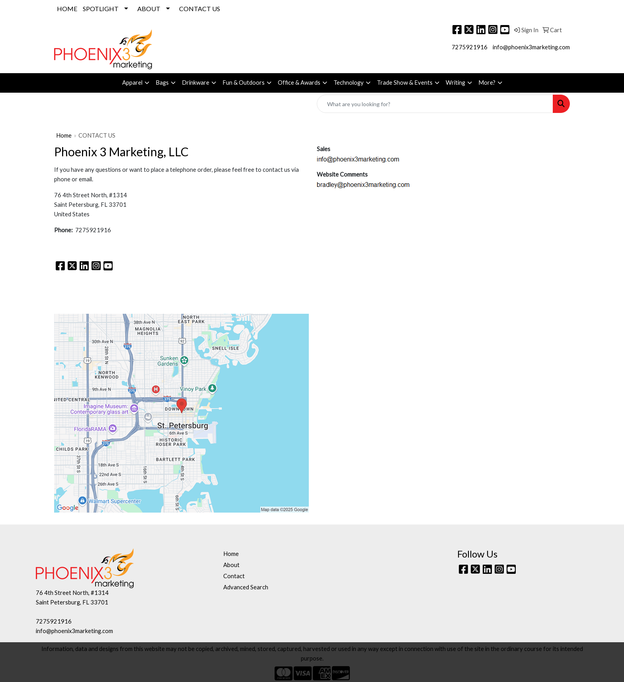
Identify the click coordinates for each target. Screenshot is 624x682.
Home (64, 135)
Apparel (132, 82)
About (231, 565)
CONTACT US (199, 8)
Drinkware (195, 82)
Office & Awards (299, 82)
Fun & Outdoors (243, 82)
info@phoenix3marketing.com (531, 47)
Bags (162, 82)
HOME (67, 8)
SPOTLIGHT (101, 8)
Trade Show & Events (405, 82)
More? (486, 82)
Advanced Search (245, 587)
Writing (455, 82)
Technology (348, 82)
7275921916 (470, 47)
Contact (234, 576)
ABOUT (148, 8)
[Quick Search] (435, 104)
